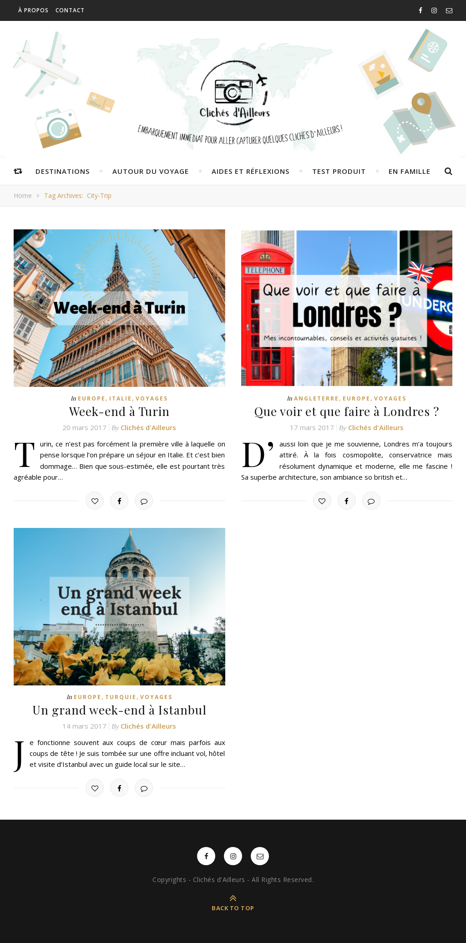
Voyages (152, 398)
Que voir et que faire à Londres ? (346, 411)
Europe (92, 398)
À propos (33, 10)
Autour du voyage (150, 171)
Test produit (339, 171)
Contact (70, 10)
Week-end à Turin (119, 411)
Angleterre (316, 398)
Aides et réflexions (250, 171)
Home (23, 195)
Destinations (62, 171)
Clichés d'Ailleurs (148, 427)
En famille (410, 171)
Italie (120, 398)
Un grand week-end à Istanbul (119, 710)
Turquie (121, 697)
